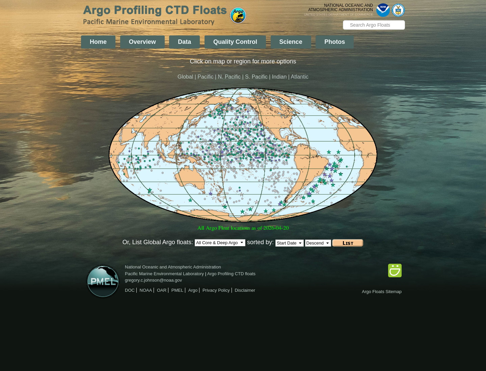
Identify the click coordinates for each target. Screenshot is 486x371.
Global (185, 77)
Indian (279, 77)
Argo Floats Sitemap (382, 291)
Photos (334, 41)
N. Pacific (229, 77)
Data (184, 41)
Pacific (205, 77)
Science (290, 41)
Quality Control (235, 41)
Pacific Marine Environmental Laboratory (164, 273)
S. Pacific (256, 77)
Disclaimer (245, 290)
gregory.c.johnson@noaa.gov (153, 280)
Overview (142, 41)
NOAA (146, 290)
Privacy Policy (216, 290)
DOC (130, 290)
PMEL (177, 290)
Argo (192, 290)
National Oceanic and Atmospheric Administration (173, 266)
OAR (161, 290)
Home (98, 41)
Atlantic (299, 77)
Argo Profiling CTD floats (231, 273)
